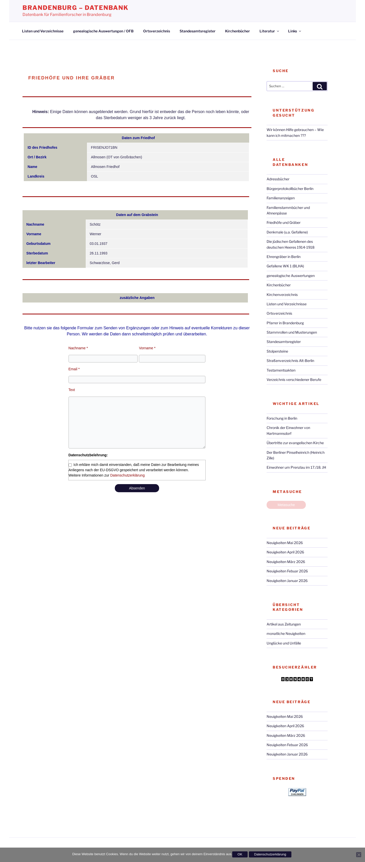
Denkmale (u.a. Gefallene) (287, 232)
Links (295, 31)
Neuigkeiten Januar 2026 (287, 580)
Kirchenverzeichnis (282, 294)
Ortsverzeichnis (156, 31)
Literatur (270, 31)
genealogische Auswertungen (291, 275)
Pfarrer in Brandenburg (285, 323)
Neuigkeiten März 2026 (286, 561)
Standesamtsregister (198, 31)
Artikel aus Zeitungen (284, 624)
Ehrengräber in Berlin (283, 256)
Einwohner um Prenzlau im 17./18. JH (296, 467)
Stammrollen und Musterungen (292, 332)
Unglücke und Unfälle (284, 643)
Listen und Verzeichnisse (42, 31)
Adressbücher (278, 179)
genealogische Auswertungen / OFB (103, 31)
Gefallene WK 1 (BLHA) (285, 266)
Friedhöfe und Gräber (283, 222)
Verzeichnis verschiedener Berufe (294, 379)
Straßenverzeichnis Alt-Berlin (290, 360)
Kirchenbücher (237, 31)
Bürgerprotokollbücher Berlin (290, 188)
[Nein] (358, 854)
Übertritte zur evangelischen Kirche (295, 443)
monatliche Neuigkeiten (286, 633)
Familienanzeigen (281, 198)
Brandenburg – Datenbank (75, 7)
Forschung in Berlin (282, 418)
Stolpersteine (277, 351)
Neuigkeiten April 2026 (285, 552)
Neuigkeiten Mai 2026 (285, 543)
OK (240, 854)
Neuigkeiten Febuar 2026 (287, 571)
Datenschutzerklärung (127, 475)
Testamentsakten (281, 370)
